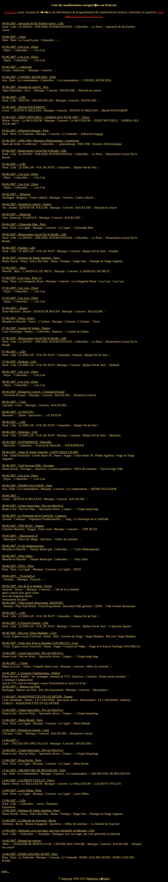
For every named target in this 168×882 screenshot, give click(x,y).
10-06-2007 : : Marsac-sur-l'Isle (21, 686)
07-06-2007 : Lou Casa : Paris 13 (22, 277)
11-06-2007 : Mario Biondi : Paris (22, 720)
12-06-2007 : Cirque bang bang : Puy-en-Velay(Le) (32, 750)
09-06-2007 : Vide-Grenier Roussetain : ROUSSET (32, 602)
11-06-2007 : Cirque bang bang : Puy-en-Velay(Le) (32, 710)
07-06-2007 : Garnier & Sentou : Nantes (26, 328)
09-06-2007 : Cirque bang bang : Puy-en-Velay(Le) (32, 505)
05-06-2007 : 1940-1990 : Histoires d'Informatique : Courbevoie (40, 140)
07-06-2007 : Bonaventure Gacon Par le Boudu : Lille (34, 338)
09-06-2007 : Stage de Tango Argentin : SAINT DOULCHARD (40, 452)
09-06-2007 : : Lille (14, 612)
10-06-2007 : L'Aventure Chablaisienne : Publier (31, 673)
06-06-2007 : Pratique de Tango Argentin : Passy (31, 257)
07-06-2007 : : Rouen (15, 308)
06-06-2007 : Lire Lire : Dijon (20, 174)
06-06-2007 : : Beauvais (16, 214)
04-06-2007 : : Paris (14, 36)
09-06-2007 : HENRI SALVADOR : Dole (27, 485)
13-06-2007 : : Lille (14, 800)
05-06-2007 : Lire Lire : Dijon (20, 46)
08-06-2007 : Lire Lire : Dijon (20, 371)
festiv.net (66, 878)
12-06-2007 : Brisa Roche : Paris (21, 760)
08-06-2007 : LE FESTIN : (18, 411)
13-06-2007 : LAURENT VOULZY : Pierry (28, 780)
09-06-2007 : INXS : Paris (18, 566)
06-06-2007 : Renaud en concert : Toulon (26, 204)
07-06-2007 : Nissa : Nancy (18, 318)
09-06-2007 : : (10, 495)
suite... (5, 871)
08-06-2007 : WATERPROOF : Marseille (27, 442)
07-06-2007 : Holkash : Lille (19, 361)
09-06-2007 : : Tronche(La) (18, 576)
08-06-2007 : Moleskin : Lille (20, 432)
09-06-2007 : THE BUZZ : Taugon (23, 525)
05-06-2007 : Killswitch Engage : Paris (25, 130)
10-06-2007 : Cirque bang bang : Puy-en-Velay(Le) (32, 653)
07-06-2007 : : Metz (14, 267)
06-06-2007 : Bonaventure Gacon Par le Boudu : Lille (34, 234)
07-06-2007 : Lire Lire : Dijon (20, 288)
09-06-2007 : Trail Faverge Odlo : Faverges (28, 465)
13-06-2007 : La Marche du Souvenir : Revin (29, 820)
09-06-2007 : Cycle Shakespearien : (23, 545)
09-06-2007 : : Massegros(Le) (20, 535)
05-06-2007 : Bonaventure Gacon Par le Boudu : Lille (34, 150)
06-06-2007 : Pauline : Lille (18, 247)
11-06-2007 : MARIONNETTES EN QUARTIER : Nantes (37, 696)
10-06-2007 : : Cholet (15, 663)
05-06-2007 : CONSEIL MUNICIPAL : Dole (29, 77)
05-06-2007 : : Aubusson (17, 66)
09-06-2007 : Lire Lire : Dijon (20, 475)
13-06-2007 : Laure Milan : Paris (21, 790)
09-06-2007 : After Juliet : (17, 555)
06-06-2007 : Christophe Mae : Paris (24, 224)
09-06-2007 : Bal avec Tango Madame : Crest (29, 633)
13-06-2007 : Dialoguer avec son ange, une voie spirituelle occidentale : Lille (48, 830)
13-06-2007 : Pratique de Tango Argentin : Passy (31, 810)
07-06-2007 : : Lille (14, 351)
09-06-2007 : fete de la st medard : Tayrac (27, 586)
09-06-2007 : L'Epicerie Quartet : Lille (25, 622)
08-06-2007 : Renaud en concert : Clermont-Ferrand (33, 391)
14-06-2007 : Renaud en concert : (22, 840)
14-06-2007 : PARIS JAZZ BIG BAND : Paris (30, 854)
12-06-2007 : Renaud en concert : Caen (25, 730)
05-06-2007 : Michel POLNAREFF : (24, 107)
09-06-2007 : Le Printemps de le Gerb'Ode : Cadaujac (34, 515)
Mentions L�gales (98, 878)
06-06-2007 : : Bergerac (16, 194)
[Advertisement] (155, 77)
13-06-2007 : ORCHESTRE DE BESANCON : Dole (34, 770)
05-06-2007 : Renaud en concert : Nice (25, 87)
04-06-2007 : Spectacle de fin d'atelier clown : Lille (33, 23)
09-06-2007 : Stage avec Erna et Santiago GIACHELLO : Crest (40, 643)
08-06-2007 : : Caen (14, 401)
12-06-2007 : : (10, 740)
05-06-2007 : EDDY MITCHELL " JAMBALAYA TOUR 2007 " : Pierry (46, 117)
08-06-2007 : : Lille (14, 422)
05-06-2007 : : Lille (14, 97)
